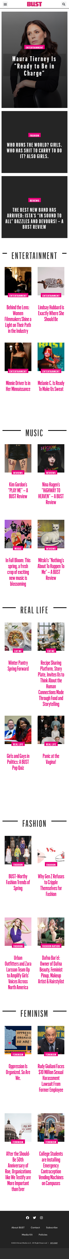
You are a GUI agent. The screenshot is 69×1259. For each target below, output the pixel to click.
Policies (43, 1234)
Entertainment (34, 47)
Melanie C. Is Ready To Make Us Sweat (51, 384)
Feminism (34, 1011)
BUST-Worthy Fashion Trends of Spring (18, 881)
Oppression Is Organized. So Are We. (18, 1070)
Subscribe (52, 1227)
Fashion (34, 135)
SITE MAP (54, 1243)
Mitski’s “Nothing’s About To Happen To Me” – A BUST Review (51, 567)
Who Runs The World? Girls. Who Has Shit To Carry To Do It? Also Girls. (34, 149)
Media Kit (27, 1234)
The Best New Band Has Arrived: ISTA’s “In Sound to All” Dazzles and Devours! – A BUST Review (34, 217)
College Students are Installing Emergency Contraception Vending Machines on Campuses (51, 1167)
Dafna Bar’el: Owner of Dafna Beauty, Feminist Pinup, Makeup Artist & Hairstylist (51, 968)
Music (34, 431)
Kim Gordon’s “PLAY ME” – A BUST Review (18, 489)
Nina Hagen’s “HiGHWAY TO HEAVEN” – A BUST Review (51, 492)
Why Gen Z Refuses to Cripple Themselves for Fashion (51, 884)
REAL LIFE (34, 608)
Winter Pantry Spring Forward (18, 664)
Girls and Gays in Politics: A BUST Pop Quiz (18, 760)
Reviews (34, 200)
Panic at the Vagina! (51, 757)
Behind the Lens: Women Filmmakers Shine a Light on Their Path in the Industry (18, 318)
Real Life (18, 744)
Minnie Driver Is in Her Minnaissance (18, 384)
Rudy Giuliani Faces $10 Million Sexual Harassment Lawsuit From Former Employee (51, 1076)
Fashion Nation (51, 946)
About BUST (18, 1227)
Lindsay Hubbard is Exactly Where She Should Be (51, 312)
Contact (35, 1227)
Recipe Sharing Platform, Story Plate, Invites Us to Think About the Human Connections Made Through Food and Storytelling (51, 682)
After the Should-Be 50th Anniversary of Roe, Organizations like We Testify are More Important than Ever (18, 1170)
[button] (5, 4)
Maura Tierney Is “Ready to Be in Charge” (34, 64)
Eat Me (18, 650)
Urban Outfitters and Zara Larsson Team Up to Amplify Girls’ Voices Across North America (18, 971)
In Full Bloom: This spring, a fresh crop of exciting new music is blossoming (18, 570)
